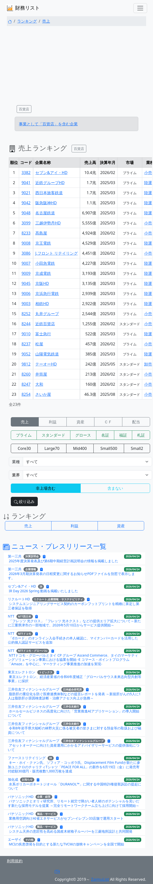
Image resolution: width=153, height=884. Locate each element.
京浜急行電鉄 (47, 293)
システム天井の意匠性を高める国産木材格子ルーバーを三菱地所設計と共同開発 (70, 831)
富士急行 (43, 334)
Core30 (24, 448)
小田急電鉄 (45, 263)
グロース (83, 435)
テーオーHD (46, 364)
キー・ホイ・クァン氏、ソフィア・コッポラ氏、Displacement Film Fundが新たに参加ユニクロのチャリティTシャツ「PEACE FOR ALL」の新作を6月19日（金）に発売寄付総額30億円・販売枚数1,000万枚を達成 (74, 766)
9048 (26, 213)
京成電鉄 (43, 273)
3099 (26, 223)
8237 (26, 344)
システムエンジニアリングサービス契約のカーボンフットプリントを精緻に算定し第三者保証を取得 (73, 605)
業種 (16, 461)
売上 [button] (28, 526)
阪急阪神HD (46, 203)
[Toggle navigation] (140, 8)
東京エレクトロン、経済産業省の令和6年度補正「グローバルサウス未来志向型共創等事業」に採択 (74, 678)
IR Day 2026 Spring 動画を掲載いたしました (43, 591)
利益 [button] (74, 526)
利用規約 (15, 861)
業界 (16, 475)
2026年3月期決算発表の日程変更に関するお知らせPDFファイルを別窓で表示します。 (71, 575)
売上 (46, 21)
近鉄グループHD (50, 182)
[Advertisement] (76, 64)
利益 (53, 422)
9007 (26, 263)
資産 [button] (121, 526)
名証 (105, 435)
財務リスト (23, 8)
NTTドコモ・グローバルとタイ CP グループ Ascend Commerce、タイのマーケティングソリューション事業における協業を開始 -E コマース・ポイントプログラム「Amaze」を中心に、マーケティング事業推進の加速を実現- (73, 659)
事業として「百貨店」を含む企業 (48, 124)
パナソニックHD (21, 796)
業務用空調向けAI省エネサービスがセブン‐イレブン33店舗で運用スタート (66, 818)
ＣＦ (108, 422)
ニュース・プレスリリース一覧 (54, 546)
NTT (11, 616)
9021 (26, 192)
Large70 (51, 448)
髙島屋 (41, 233)
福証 (123, 435)
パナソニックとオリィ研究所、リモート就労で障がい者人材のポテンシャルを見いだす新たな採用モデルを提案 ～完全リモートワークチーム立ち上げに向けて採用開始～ (73, 803)
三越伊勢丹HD (48, 223)
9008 (26, 243)
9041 (26, 182)
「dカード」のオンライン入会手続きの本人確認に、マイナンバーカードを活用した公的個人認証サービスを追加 (73, 640)
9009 (26, 273)
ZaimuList (100, 879)
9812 (26, 364)
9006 (26, 293)
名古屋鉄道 (45, 213)
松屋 (39, 344)
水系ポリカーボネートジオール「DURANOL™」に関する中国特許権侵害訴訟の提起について (74, 786)
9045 (26, 283)
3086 (26, 253)
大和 (39, 384)
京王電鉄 (43, 243)
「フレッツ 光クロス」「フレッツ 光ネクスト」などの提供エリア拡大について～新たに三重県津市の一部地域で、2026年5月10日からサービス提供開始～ (74, 623)
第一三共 (15, 556)
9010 (26, 334)
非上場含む (45, 488)
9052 (26, 354)
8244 (26, 323)
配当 (136, 422)
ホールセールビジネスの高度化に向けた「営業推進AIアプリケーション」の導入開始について (73, 713)
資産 (80, 422)
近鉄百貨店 (45, 323)
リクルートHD (19, 599)
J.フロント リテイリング (56, 253)
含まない (115, 488)
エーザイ (15, 839)
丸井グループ (47, 313)
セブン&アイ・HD (51, 172)
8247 (26, 384)
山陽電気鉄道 (47, 354)
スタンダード (53, 435)
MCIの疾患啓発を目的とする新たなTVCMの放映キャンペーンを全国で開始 (66, 844)
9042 (26, 203)
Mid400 (80, 448)
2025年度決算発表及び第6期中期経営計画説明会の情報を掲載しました (63, 561)
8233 (26, 233)
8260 (26, 374)
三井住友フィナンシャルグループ (33, 689)
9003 (26, 303)
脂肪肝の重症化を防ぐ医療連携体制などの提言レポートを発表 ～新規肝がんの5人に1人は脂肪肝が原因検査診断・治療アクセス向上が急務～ (74, 696)
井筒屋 (41, 374)
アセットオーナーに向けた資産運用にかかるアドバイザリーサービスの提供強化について (73, 747)
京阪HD (42, 283)
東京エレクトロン (21, 672)
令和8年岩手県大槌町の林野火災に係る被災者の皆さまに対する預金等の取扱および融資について (74, 730)
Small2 (137, 448)
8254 (26, 394)
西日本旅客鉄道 (49, 192)
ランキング (27, 21)
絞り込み (24, 501)
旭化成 (13, 779)
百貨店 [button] (24, 109)
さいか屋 (43, 394)
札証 (141, 435)
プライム (24, 435)
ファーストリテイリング (27, 757)
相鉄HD (42, 303)
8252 (26, 313)
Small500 (108, 448)
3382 (26, 172)
